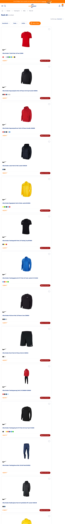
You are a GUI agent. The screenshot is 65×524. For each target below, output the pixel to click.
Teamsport (17, 10)
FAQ (2, 494)
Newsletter (4, 500)
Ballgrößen (20, 503)
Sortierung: (56, 19)
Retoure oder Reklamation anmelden (55, 494)
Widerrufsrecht (52, 498)
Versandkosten (20, 494)
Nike (24, 10)
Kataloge (19, 500)
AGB (34, 497)
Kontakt (3, 497)
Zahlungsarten (20, 497)
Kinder (8, 10)
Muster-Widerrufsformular (55, 501)
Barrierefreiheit (36, 503)
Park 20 (31, 10)
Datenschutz (36, 500)
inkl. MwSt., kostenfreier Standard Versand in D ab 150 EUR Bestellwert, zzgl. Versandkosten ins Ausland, (21, 475)
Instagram (4, 509)
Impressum (36, 494)
